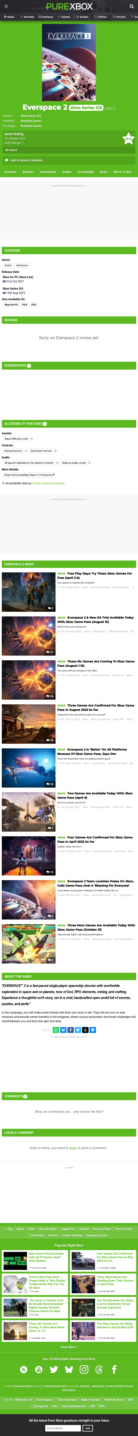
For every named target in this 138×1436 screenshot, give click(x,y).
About (20, 1229)
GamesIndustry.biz (74, 1406)
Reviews (28, 172)
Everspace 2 (63, 107)
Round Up (118, 675)
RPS (102, 1406)
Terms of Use (123, 1229)
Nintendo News (114, 1399)
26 (49, 696)
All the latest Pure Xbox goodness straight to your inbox (69, 1420)
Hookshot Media (23, 1386)
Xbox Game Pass (100, 587)
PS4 (24, 304)
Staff (31, 1229)
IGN (130, 1399)
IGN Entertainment (55, 1386)
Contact (84, 1229)
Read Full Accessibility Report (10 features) (29, 475)
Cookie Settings (72, 1235)
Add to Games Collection (23, 160)
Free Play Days (121, 587)
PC (115, 895)
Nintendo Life (24, 1399)
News (103, 172)
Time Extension (67, 1399)
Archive (53, 1235)
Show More (69, 1347)
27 (49, 652)
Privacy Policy (102, 1229)
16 (49, 740)
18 (49, 784)
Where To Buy (123, 172)
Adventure (22, 265)
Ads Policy (37, 1235)
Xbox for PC (11, 304)
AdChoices (97, 1386)
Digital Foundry (90, 1399)
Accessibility (86, 172)
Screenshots (48, 172)
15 (49, 872)
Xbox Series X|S (31, 116)
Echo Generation (123, 939)
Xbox (85, 587)
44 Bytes (85, 1386)
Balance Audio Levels (74, 463)
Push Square (45, 1399)
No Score (11, 150)
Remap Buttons (13, 450)
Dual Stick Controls (41, 450)
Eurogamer (41, 1406)
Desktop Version (97, 1235)
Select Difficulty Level (16, 438)
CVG (92, 1406)
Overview (10, 172)
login (73, 1148)
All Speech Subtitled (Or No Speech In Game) (29, 463)
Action (8, 265)
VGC (55, 1406)
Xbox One (131, 675)
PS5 (33, 304)
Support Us (68, 1229)
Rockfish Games (31, 121)
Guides (66, 172)
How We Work (48, 1229)
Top (9, 1229)
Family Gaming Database (48, 483)
